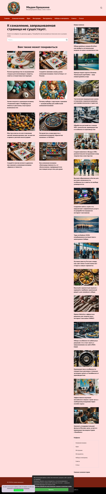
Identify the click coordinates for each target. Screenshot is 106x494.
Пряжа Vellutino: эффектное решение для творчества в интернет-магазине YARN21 (84, 316)
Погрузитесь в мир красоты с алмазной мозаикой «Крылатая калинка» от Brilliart (51, 135)
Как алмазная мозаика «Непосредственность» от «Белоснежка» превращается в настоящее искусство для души (51, 166)
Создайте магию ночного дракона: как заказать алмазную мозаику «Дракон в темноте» (20, 165)
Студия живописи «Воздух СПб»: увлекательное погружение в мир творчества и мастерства (86, 154)
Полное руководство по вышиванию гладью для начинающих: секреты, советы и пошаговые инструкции (20, 74)
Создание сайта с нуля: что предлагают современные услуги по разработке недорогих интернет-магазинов (86, 210)
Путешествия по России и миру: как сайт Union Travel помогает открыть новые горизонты (85, 263)
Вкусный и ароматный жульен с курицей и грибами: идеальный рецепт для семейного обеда (85, 290)
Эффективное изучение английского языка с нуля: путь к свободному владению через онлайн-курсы (86, 401)
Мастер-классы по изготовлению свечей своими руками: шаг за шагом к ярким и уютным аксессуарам (21, 135)
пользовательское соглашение (21, 488)
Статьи (81, 18)
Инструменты (47, 18)
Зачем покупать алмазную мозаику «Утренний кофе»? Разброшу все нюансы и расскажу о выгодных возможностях (20, 104)
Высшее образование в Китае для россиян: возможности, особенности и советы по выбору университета (86, 181)
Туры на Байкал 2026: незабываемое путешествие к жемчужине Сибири (85, 237)
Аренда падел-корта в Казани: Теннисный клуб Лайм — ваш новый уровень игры (85, 74)
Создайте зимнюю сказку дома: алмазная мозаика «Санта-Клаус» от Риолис (53, 74)
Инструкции (37, 18)
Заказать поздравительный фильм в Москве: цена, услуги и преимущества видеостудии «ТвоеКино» (85, 429)
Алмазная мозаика (18, 18)
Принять (51, 489)
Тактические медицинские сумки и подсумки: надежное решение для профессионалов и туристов (86, 101)
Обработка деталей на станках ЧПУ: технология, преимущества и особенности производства (86, 127)
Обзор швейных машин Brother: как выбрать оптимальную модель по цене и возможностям (86, 48)
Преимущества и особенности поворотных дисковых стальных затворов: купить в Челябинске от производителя (86, 372)
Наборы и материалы (62, 18)
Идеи (28, 18)
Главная (7, 18)
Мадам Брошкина (37, 7)
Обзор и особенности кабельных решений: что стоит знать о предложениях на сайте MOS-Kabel (86, 344)
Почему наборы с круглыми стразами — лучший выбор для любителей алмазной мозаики (53, 103)
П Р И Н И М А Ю (19, 490)
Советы (73, 18)
